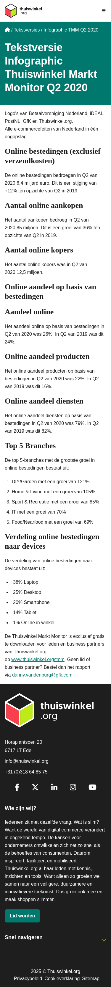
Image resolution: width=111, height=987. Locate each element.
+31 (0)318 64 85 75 (26, 771)
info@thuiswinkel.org (27, 761)
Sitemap (90, 978)
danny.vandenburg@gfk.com (42, 674)
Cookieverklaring (62, 978)
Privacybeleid (28, 978)
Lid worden (22, 915)
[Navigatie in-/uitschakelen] (104, 11)
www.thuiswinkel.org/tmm (38, 659)
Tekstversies (27, 29)
